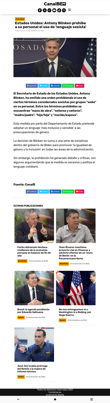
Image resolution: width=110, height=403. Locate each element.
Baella (61, 395)
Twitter (44, 86)
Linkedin (55, 86)
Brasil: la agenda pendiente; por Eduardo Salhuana (33, 311)
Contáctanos (55, 392)
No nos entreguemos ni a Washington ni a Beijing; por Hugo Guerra (75, 312)
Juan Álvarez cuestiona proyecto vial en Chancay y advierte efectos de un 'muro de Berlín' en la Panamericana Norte (76, 253)
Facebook (32, 86)
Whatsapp (68, 86)
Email (79, 86)
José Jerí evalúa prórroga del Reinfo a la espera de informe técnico (32, 368)
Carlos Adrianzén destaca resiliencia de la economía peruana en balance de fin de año (34, 251)
